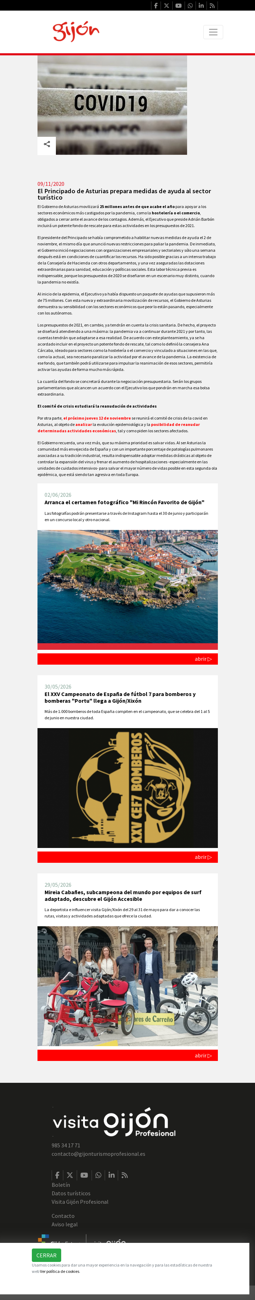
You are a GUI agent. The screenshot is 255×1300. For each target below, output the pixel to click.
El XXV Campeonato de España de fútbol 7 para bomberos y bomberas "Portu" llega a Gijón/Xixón (120, 697)
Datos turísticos (71, 1193)
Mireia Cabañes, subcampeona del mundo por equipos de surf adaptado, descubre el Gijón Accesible (123, 895)
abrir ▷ (203, 658)
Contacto (63, 1215)
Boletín (61, 1184)
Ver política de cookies (59, 1271)
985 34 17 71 (66, 1145)
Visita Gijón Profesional (80, 1201)
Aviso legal (65, 1224)
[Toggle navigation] (213, 32)
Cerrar (46, 1255)
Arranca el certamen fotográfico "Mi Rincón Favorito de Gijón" (124, 502)
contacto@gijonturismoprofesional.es (98, 1153)
